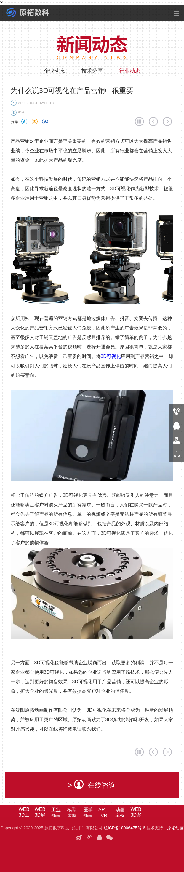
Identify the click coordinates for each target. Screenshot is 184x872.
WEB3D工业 (24, 815)
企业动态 (54, 71)
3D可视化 (111, 356)
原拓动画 (175, 827)
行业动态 (129, 71)
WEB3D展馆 (40, 815)
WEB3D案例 (136, 815)
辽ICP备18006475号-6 (124, 827)
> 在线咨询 (92, 784)
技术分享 (92, 71)
